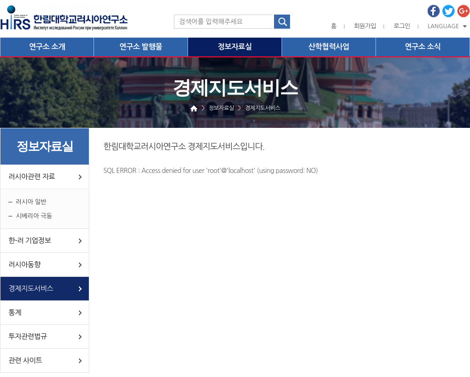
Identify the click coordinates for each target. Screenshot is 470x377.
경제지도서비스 (30, 288)
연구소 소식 (423, 46)
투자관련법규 (27, 336)
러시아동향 (24, 264)
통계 (14, 312)
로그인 (401, 26)
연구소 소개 (47, 46)
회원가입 (365, 26)
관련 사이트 (25, 360)
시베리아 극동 (34, 216)
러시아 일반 (31, 202)
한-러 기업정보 (29, 240)
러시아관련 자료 (31, 176)
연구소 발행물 (140, 46)
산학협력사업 (328, 46)
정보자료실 (235, 46)
